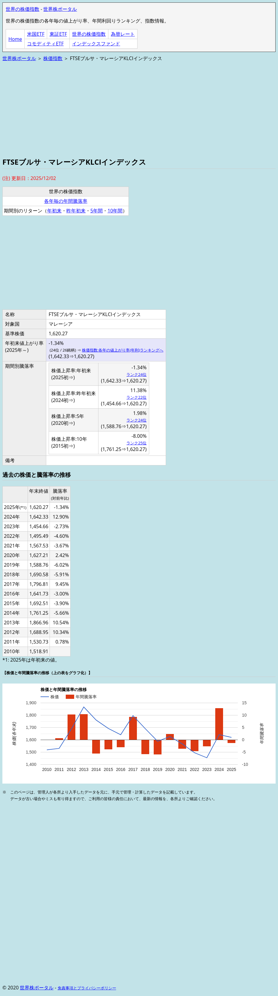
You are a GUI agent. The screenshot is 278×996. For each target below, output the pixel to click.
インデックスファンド (96, 43)
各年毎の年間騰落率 (65, 201)
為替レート (123, 34)
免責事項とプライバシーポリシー (87, 988)
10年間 (114, 210)
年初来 (54, 210)
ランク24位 (136, 374)
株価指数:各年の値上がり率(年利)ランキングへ (122, 350)
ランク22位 (136, 397)
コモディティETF (45, 43)
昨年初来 (76, 210)
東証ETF (58, 34)
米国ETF (35, 34)
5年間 (96, 210)
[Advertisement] (139, 109)
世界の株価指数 (22, 9)
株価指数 (52, 58)
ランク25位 (136, 443)
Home (15, 39)
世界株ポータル (60, 9)
